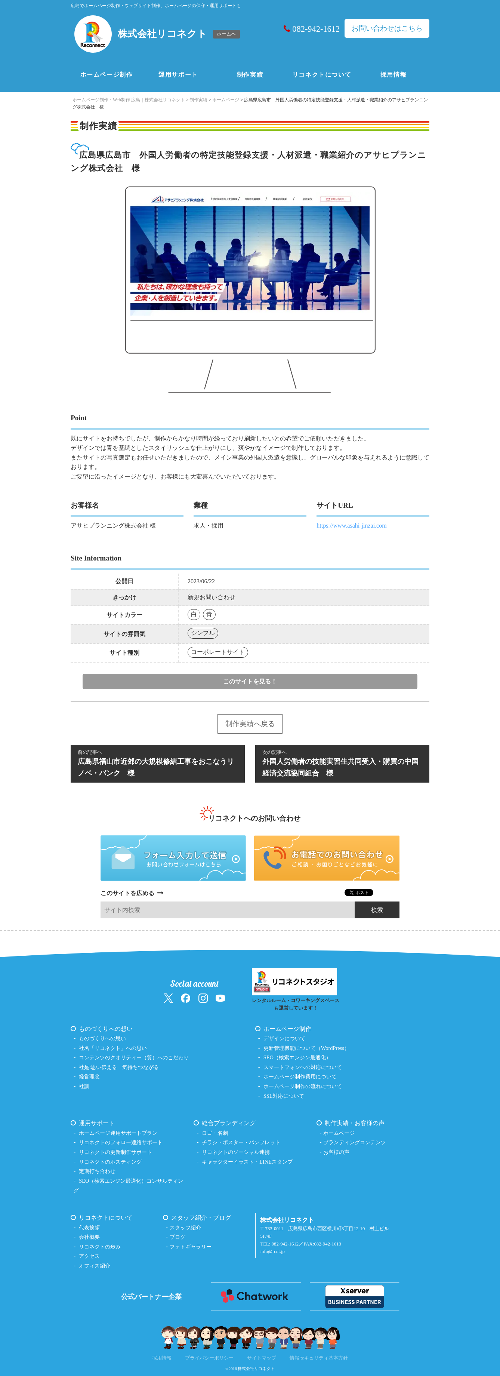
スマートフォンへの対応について (302, 1067)
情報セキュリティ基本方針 (319, 1358)
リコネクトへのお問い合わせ (254, 818)
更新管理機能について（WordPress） (306, 1048)
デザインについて (284, 1038)
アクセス (89, 1256)
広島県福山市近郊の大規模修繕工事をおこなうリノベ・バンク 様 (158, 763)
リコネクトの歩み (100, 1247)
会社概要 (89, 1237)
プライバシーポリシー (209, 1358)
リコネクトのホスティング (110, 1162)
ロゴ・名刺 (215, 1133)
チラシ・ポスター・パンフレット (241, 1142)
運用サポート (178, 74)
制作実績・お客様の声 (355, 1123)
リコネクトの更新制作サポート (115, 1152)
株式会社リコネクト (256, 1368)
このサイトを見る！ (250, 681)
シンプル (203, 633)
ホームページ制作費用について (300, 1076)
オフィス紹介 (94, 1266)
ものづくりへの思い (102, 1038)
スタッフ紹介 (185, 1228)
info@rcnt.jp (272, 1251)
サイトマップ (261, 1358)
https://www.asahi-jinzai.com (351, 525)
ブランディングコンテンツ (354, 1142)
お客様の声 (336, 1152)
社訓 (84, 1086)
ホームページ (339, 1133)
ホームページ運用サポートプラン (118, 1133)
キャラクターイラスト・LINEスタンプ (247, 1162)
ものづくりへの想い (106, 1029)
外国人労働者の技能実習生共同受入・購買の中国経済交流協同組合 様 (342, 763)
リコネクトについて (321, 74)
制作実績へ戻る (250, 724)
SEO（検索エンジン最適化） (297, 1057)
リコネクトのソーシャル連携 (236, 1152)
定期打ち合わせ (97, 1171)
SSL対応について (283, 1096)
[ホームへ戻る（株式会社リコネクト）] (157, 34)
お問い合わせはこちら (387, 28)
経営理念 (89, 1076)
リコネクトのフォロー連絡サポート (121, 1142)
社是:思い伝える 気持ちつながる (119, 1067)
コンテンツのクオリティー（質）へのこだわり (134, 1057)
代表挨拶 (89, 1228)
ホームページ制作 (106, 74)
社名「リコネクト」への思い (113, 1048)
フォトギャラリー (191, 1247)
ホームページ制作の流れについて (302, 1086)
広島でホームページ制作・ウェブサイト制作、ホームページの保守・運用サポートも (156, 5)
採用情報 (393, 74)
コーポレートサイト (218, 652)
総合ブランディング (229, 1123)
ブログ (177, 1237)
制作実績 (250, 74)
